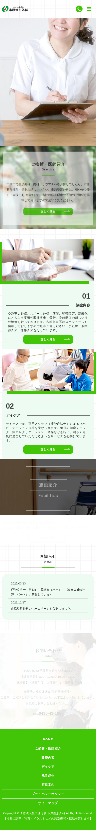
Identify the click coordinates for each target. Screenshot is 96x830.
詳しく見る (48, 212)
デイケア (48, 766)
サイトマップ (48, 803)
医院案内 (48, 784)
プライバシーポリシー (48, 794)
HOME (48, 739)
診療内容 (48, 757)
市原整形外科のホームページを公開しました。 (42, 608)
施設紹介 (48, 775)
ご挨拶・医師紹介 (48, 748)
